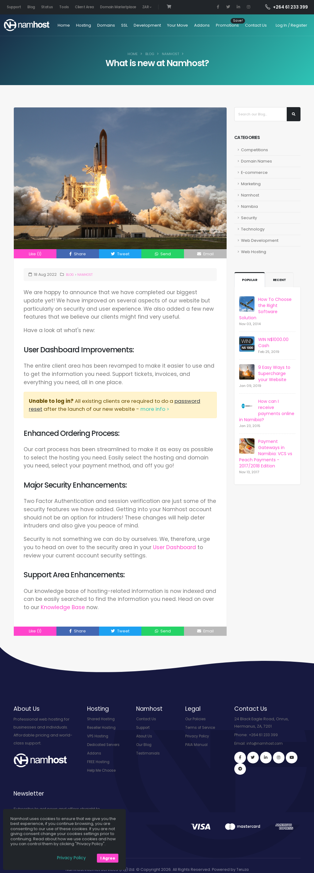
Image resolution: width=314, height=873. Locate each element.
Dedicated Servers (105, 744)
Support (14, 7)
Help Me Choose (103, 770)
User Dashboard (174, 547)
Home (53, 25)
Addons (191, 25)
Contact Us (245, 25)
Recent (282, 280)
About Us (144, 736)
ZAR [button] (146, 7)
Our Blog (144, 744)
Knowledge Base (63, 607)
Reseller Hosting (103, 727)
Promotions (216, 25)
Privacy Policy (198, 736)
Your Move (166, 25)
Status (47, 7)
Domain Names (256, 161)
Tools (64, 7)
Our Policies (197, 718)
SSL (113, 25)
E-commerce (254, 172)
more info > (154, 409)
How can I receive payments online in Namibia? (266, 410)
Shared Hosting (102, 718)
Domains (95, 25)
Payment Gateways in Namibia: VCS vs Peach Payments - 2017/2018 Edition (265, 453)
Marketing (251, 183)
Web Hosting (253, 251)
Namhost (170, 53)
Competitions (254, 149)
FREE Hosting (99, 761)
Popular (250, 280)
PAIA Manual (197, 744)
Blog (31, 7)
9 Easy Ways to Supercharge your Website (274, 373)
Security (249, 217)
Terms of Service (202, 727)
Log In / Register (291, 25)
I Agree (107, 858)
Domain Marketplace (118, 7)
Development (136, 25)
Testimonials (148, 753)
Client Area (84, 7)
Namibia (249, 206)
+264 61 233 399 (286, 7)
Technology (253, 229)
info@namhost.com (266, 743)
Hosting (72, 25)
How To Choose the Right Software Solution (265, 308)
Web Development (259, 240)
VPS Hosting (98, 736)
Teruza (242, 859)
